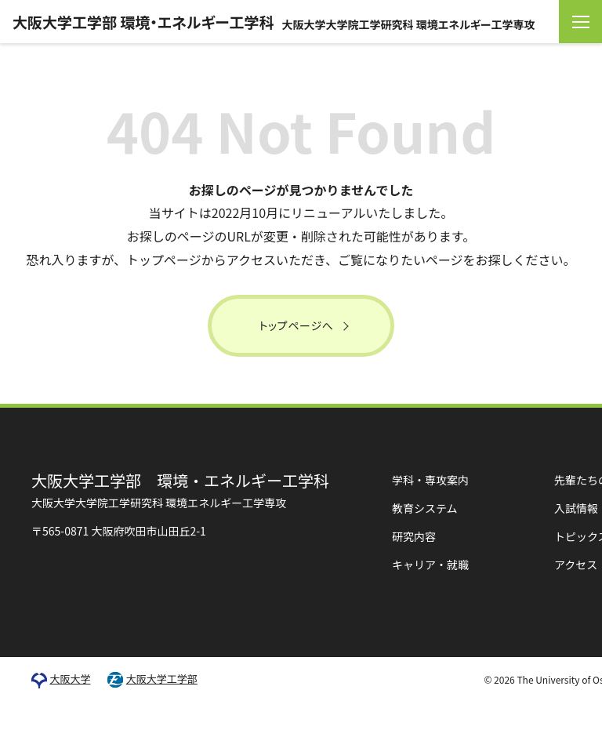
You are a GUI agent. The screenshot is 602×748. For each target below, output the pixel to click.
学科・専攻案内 (430, 480)
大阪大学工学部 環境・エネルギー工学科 (274, 21)
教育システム (425, 508)
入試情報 (576, 508)
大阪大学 (69, 679)
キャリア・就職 (430, 564)
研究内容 (414, 536)
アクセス (575, 564)
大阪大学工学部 (162, 679)
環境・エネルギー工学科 (180, 489)
